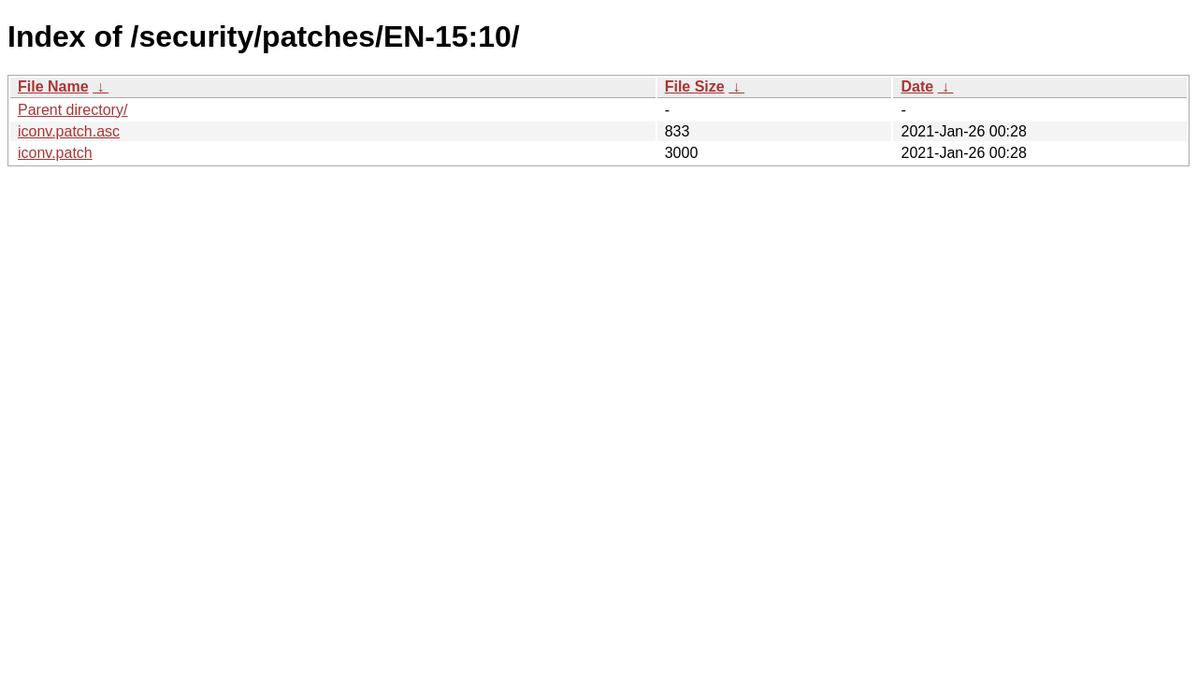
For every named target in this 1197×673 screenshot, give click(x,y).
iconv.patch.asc (69, 131)
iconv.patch (55, 153)
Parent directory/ (72, 110)
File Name (53, 86)
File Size (695, 86)
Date (917, 86)
